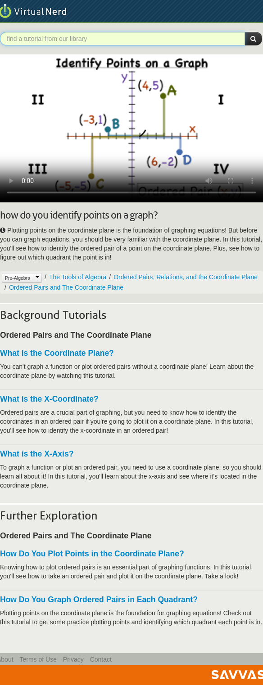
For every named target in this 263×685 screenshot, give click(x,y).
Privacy (73, 659)
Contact (101, 659)
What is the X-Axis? (36, 453)
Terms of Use (37, 659)
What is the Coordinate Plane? (57, 353)
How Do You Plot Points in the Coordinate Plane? (92, 553)
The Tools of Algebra (77, 277)
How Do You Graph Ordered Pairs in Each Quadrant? (99, 599)
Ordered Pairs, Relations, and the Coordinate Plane (185, 277)
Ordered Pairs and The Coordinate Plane (66, 287)
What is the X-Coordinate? (49, 398)
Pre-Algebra (17, 278)
